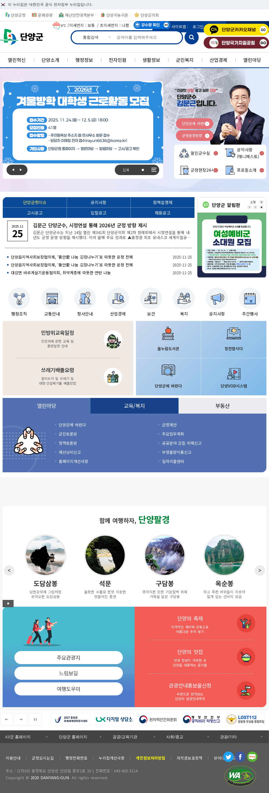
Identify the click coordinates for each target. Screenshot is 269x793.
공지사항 (217, 314)
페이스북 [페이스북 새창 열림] (240, 757)
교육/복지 (134, 405)
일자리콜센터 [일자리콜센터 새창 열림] (173, 461)
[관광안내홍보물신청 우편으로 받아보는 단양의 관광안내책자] (201, 690)
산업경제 (118, 314)
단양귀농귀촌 (117, 15)
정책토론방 (68, 443)
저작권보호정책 (189, 758)
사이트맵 (178, 26)
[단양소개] (50, 59)
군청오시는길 (43, 758)
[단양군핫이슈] (35, 202)
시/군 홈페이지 (18, 737)
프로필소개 (246, 170)
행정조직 (19, 314)
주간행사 (250, 314)
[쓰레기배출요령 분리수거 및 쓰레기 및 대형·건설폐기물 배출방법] (68, 376)
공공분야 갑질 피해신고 (182, 443)
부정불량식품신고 (176, 452)
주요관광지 (68, 657)
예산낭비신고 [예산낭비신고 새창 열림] (70, 452)
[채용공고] (162, 212)
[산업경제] (219, 59)
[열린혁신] (17, 59)
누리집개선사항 (111, 758)
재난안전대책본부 (79, 15)
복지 (184, 314)
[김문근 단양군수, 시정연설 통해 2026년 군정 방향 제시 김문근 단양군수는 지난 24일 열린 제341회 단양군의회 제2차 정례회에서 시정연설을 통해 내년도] (98, 230)
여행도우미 (68, 689)
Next (22, 170)
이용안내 (13, 758)
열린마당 (46, 405)
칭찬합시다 (234, 348)
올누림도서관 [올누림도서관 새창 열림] (168, 348)
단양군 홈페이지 (73, 737)
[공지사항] (99, 202)
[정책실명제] (162, 202)
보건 (151, 314)
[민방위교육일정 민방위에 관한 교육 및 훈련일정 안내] (68, 339)
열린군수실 (200, 153)
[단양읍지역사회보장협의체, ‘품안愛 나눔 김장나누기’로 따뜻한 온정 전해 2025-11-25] (98, 257)
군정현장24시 (203, 170)
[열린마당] (252, 59)
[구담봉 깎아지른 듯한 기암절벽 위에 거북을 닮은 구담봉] (164, 566)
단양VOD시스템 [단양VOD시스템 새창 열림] (234, 386)
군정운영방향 (192, 135)
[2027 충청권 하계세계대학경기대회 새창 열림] (73, 719)
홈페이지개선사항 (73, 461)
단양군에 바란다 (194, 123)
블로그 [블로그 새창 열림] (252, 757)
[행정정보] (84, 59)
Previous (12, 170)
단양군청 (23, 36)
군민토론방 (68, 434)
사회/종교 (174, 737)
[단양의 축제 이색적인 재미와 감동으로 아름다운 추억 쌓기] (201, 623)
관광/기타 (228, 737)
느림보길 (68, 673)
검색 (192, 37)
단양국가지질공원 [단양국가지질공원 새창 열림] (236, 43)
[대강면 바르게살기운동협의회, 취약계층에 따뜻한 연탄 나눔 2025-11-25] (98, 273)
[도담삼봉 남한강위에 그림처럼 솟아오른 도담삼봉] (45, 566)
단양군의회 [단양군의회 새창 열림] (150, 15)
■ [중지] (142, 170)
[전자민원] (118, 59)
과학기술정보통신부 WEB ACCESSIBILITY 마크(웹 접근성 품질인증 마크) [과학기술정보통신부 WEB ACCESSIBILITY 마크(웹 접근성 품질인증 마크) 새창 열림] (240, 776)
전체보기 (154, 170)
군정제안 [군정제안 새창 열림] (169, 424)
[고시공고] (35, 212)
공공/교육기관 (125, 737)
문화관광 (45, 15)
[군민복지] (185, 59)
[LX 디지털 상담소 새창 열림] (116, 719)
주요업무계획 (173, 434)
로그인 (198, 26)
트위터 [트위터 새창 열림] (228, 757)
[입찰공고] (99, 212)
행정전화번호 (76, 758)
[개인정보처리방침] (150, 758)
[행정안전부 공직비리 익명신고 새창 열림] (204, 719)
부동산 (222, 405)
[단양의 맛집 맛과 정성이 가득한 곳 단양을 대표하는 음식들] (201, 656)
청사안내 (85, 314)
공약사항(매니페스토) (248, 152)
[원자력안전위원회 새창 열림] (160, 719)
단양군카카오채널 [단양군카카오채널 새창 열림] (236, 29)
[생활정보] (151, 59)
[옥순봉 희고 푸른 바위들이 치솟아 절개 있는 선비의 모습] (224, 566)
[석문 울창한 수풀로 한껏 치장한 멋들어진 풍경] (105, 566)
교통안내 (52, 314)
